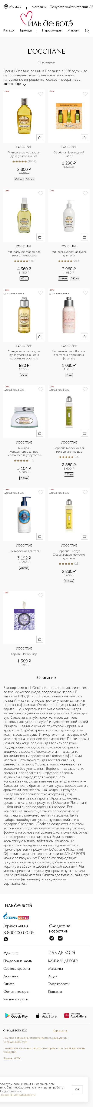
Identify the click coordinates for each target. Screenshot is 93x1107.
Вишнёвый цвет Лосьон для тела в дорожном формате (69, 355)
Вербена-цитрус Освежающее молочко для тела (69, 554)
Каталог (9, 30)
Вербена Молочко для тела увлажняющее (69, 449)
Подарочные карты (17, 961)
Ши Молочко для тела (24, 551)
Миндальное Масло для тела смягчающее (24, 253)
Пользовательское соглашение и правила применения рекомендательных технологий (44, 1050)
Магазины (39, 7)
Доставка (10, 976)
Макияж (73, 30)
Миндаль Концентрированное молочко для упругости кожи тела (24, 451)
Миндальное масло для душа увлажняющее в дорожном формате (24, 355)
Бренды (26, 30)
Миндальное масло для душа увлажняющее (24, 154)
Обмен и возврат (16, 992)
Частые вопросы (15, 999)
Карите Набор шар (24, 654)
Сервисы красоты (16, 969)
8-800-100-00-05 (18, 933)
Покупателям (60, 7)
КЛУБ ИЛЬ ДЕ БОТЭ (63, 961)
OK (77, 1089)
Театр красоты (59, 984)
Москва (12, 7)
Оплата (8, 984)
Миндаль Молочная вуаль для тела (69, 253)
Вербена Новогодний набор (69, 154)
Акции (52, 976)
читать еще (14, 84)
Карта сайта (60, 1031)
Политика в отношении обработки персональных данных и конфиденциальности (36, 1040)
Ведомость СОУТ (12, 1058)
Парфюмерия (52, 30)
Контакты (55, 992)
